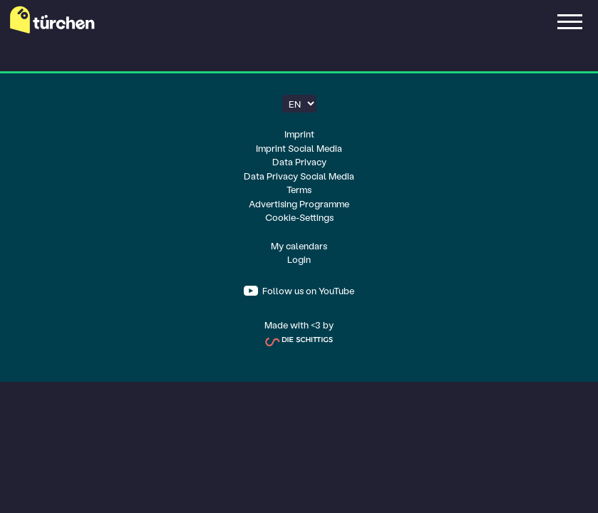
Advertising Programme (299, 203)
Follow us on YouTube (307, 290)
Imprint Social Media (299, 148)
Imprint (299, 134)
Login (299, 259)
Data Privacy (299, 161)
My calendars (299, 245)
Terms (299, 189)
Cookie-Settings (299, 217)
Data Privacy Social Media (299, 176)
